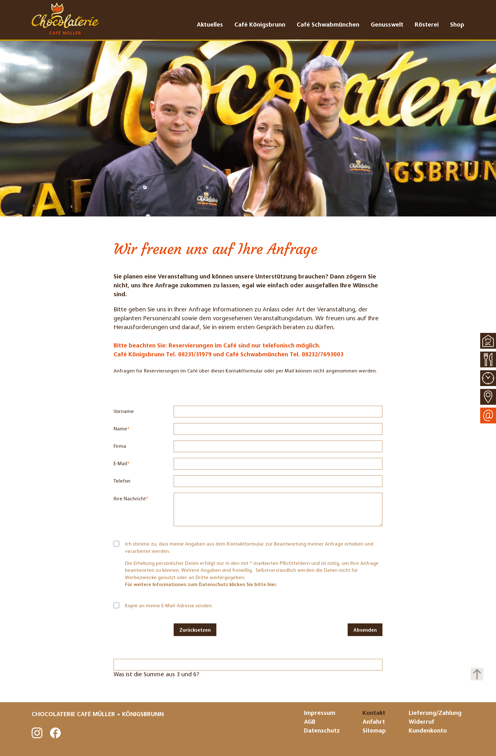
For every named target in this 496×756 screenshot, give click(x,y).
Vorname (124, 411)
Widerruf (421, 722)
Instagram (37, 733)
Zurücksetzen (195, 630)
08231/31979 (195, 355)
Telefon (122, 481)
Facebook (55, 733)
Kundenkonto (428, 731)
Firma (120, 446)
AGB (309, 722)
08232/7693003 (323, 355)
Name (125, 428)
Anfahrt (374, 722)
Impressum (319, 713)
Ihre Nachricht (131, 498)
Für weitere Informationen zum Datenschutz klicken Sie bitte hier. (201, 584)
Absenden (365, 630)
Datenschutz (322, 731)
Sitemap (374, 731)
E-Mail (125, 463)
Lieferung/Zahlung (435, 713)
